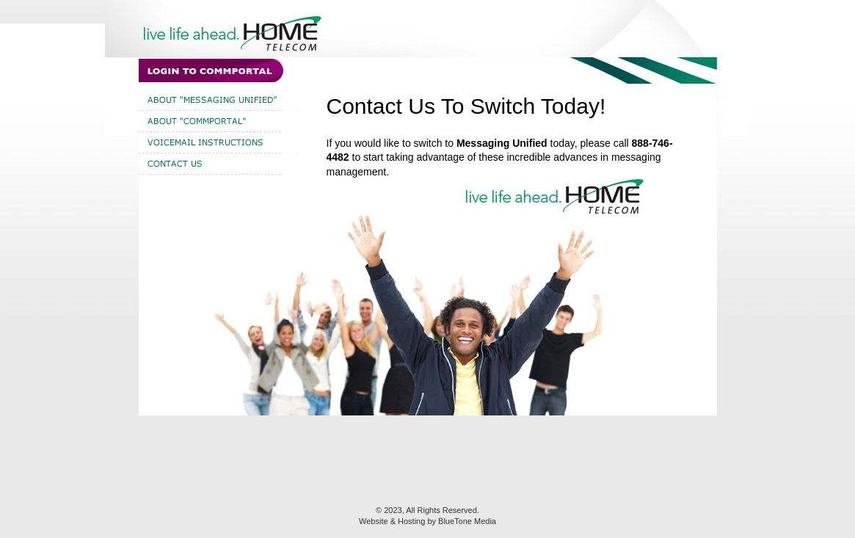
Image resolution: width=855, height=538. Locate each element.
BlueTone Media (467, 521)
